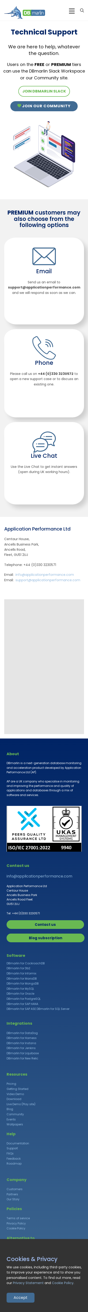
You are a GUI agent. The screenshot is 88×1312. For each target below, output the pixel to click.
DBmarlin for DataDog (22, 1033)
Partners (12, 1194)
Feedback (14, 1159)
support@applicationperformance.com (47, 580)
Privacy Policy (16, 1223)
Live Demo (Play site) (21, 1104)
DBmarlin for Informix (21, 973)
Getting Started (17, 1089)
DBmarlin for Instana (21, 1043)
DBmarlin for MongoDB (23, 983)
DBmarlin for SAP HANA (22, 1004)
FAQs (10, 1153)
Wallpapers (15, 1124)
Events (11, 1119)
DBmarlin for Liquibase (23, 1053)
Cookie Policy (16, 1228)
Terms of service (18, 1218)
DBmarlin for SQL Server (53, 1009)
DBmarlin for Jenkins (21, 1048)
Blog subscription (45, 937)
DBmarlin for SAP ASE (21, 1009)
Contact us (45, 924)
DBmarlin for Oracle (20, 994)
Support (12, 1148)
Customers (15, 1189)
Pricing (11, 1084)
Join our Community (44, 106)
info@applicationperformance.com (44, 574)
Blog (10, 1109)
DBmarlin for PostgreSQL (24, 999)
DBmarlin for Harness (22, 1038)
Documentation (18, 1143)
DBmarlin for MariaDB (22, 979)
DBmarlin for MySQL (20, 989)
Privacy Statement (28, 1283)
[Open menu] (72, 11)
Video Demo (15, 1094)
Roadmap (14, 1164)
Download (14, 1099)
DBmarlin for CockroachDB (26, 963)
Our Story (13, 1199)
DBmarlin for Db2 (18, 968)
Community (15, 1114)
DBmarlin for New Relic (22, 1058)
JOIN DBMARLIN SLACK (44, 91)
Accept (20, 1297)
